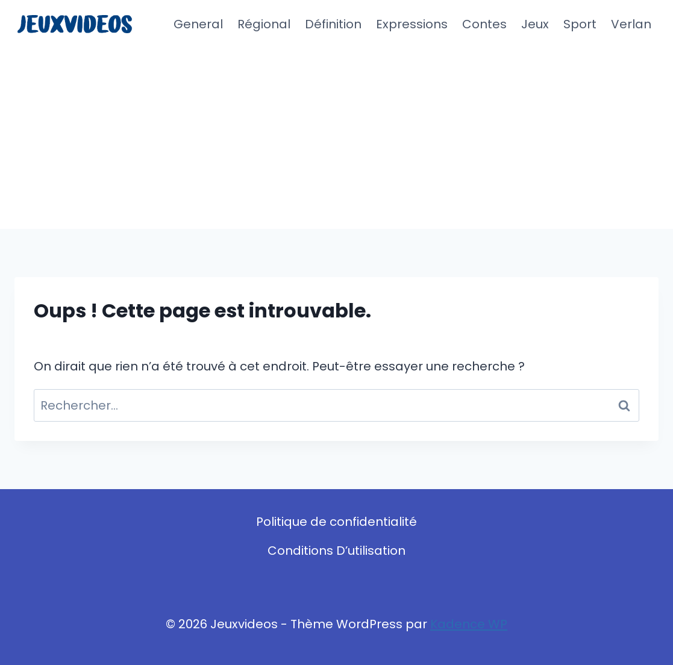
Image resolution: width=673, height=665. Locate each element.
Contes (484, 24)
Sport (579, 24)
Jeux (535, 24)
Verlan (631, 24)
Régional (263, 24)
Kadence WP (468, 624)
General (198, 24)
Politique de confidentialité (336, 521)
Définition (333, 24)
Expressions (412, 24)
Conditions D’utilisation (336, 550)
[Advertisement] (336, 138)
